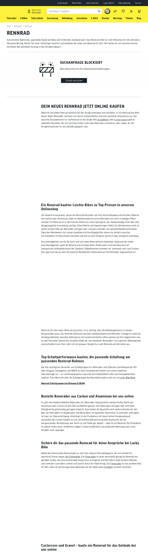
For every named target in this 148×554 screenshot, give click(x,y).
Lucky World (108, 3)
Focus (67, 447)
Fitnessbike (90, 356)
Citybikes (108, 367)
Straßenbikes (103, 404)
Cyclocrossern (121, 119)
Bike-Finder (77, 3)
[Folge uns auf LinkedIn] (136, 544)
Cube (60, 447)
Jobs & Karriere (92, 3)
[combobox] (74, 11)
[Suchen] (99, 11)
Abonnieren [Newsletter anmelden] (94, 545)
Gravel (83, 408)
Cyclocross (96, 408)
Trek (73, 447)
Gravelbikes (103, 119)
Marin (83, 447)
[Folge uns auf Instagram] (120, 544)
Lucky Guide (62, 3)
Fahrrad (132, 450)
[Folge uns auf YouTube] (128, 544)
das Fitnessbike (72, 356)
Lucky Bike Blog (127, 277)
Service (138, 3)
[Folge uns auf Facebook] (112, 544)
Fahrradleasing (125, 3)
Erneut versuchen (74, 80)
